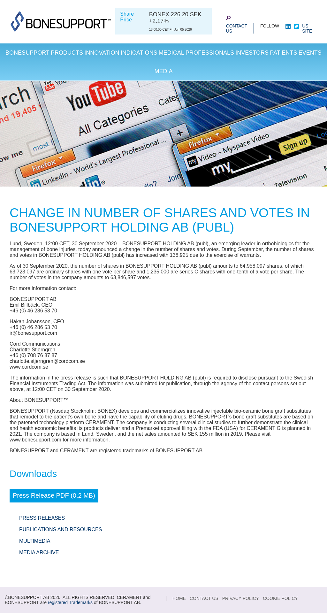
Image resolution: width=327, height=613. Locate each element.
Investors (252, 53)
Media (163, 71)
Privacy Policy (240, 598)
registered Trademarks (70, 602)
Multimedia (34, 541)
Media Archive (39, 552)
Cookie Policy (280, 598)
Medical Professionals (196, 53)
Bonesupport (27, 53)
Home (179, 598)
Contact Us (236, 28)
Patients (283, 53)
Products (67, 53)
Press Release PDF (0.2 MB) (54, 495)
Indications (139, 53)
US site (307, 28)
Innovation (101, 53)
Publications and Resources (60, 529)
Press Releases (42, 518)
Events (310, 53)
